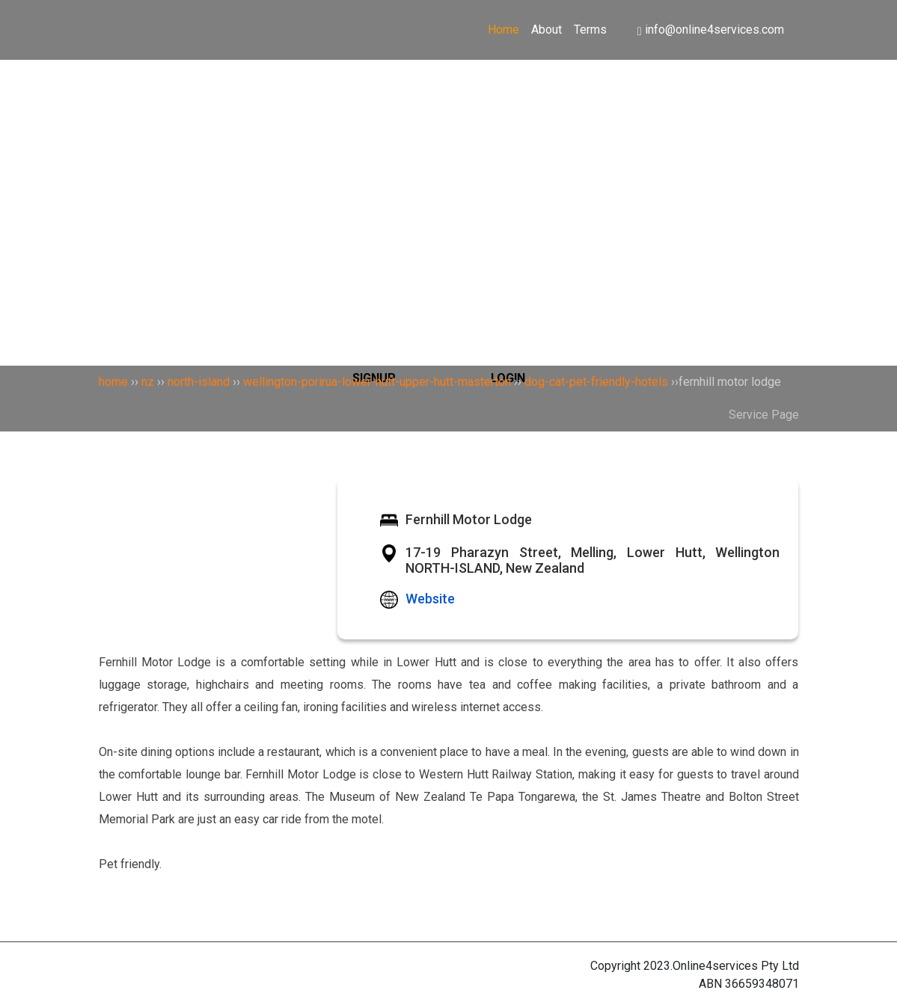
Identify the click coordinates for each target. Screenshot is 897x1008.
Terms (590, 29)
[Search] (448, 130)
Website (430, 598)
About (546, 29)
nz (147, 382)
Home (503, 29)
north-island (199, 382)
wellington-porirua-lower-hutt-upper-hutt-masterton (377, 382)
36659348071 (762, 984)
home (113, 382)
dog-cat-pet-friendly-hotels (596, 382)
